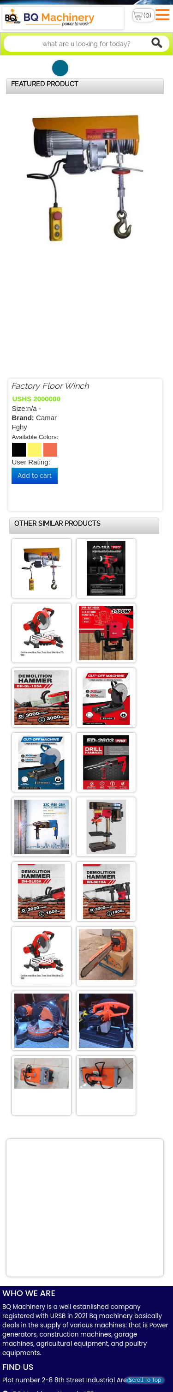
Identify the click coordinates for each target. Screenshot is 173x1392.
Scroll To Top (145, 1380)
